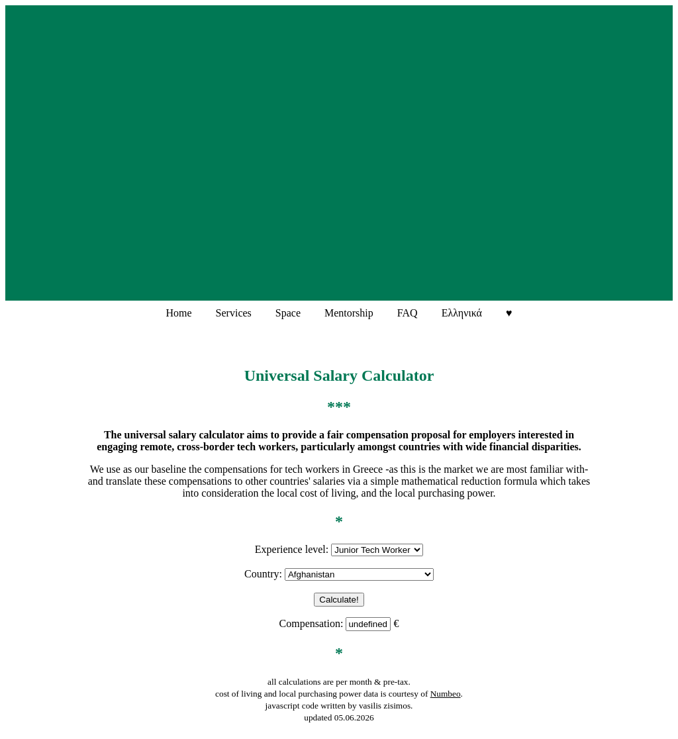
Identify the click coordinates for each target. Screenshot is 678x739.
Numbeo (445, 694)
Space (288, 313)
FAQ (407, 313)
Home (179, 313)
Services (234, 313)
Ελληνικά (462, 313)
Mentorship (348, 313)
